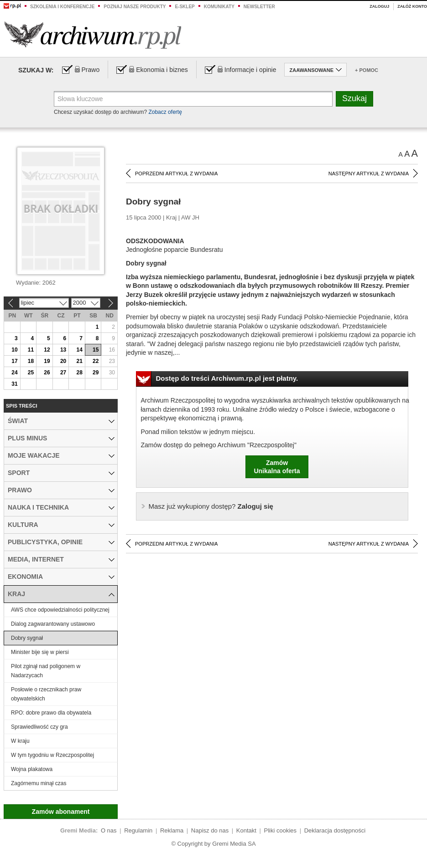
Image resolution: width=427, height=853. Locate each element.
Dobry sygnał (27, 638)
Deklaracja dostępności (334, 830)
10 (14, 350)
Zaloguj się (211, 506)
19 (47, 361)
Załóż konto (412, 6)
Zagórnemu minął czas (38, 783)
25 (31, 372)
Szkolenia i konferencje (62, 6)
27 (63, 372)
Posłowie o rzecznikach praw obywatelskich (46, 694)
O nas (109, 830)
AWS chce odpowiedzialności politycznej (60, 610)
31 (14, 384)
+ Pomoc (366, 70)
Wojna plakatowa (31, 769)
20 (63, 361)
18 (31, 361)
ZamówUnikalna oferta (277, 467)
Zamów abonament (61, 811)
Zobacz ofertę (165, 112)
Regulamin (138, 830)
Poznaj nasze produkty (135, 6)
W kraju (20, 741)
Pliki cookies (280, 830)
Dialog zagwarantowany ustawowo (53, 624)
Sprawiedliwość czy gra (39, 727)
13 (63, 350)
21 (79, 361)
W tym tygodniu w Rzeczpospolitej (52, 755)
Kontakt (246, 830)
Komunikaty (219, 6)
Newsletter (259, 6)
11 (31, 350)
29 (96, 372)
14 (79, 350)
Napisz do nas (210, 830)
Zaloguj (379, 6)
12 (47, 350)
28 (79, 372)
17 (14, 361)
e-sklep (184, 6)
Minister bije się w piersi (40, 652)
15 (96, 350)
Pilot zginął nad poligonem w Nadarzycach (45, 671)
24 (14, 372)
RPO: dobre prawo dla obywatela (51, 713)
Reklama (171, 830)
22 (96, 361)
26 (47, 372)
